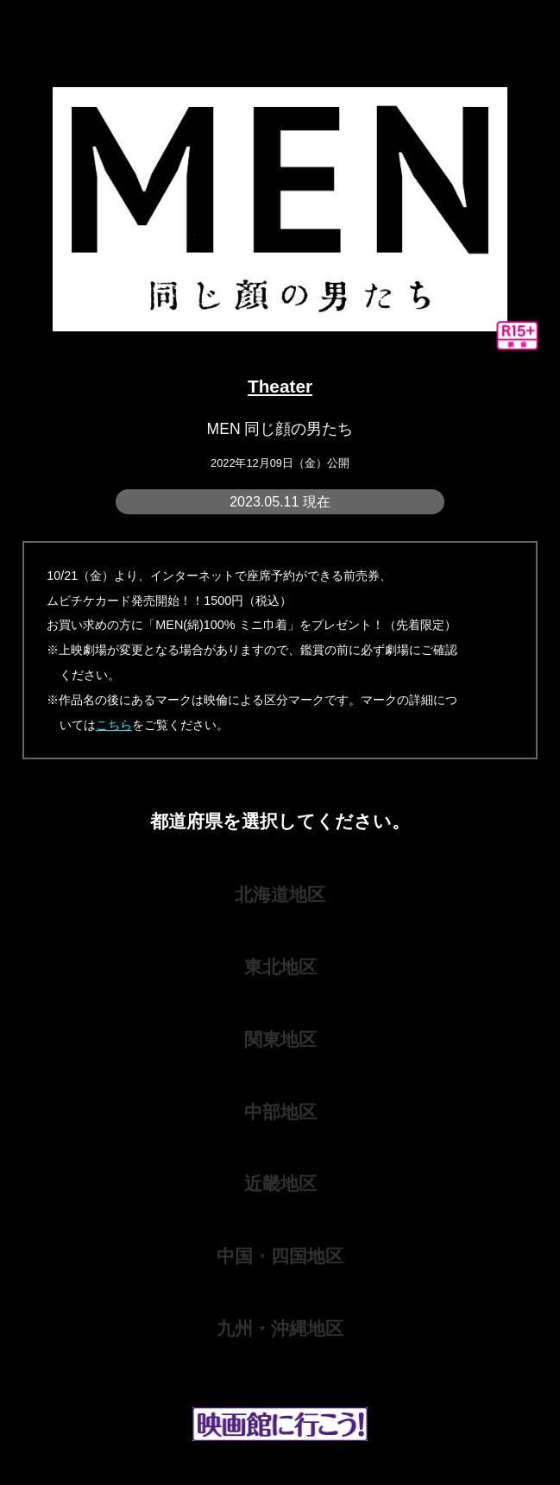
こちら (114, 725)
